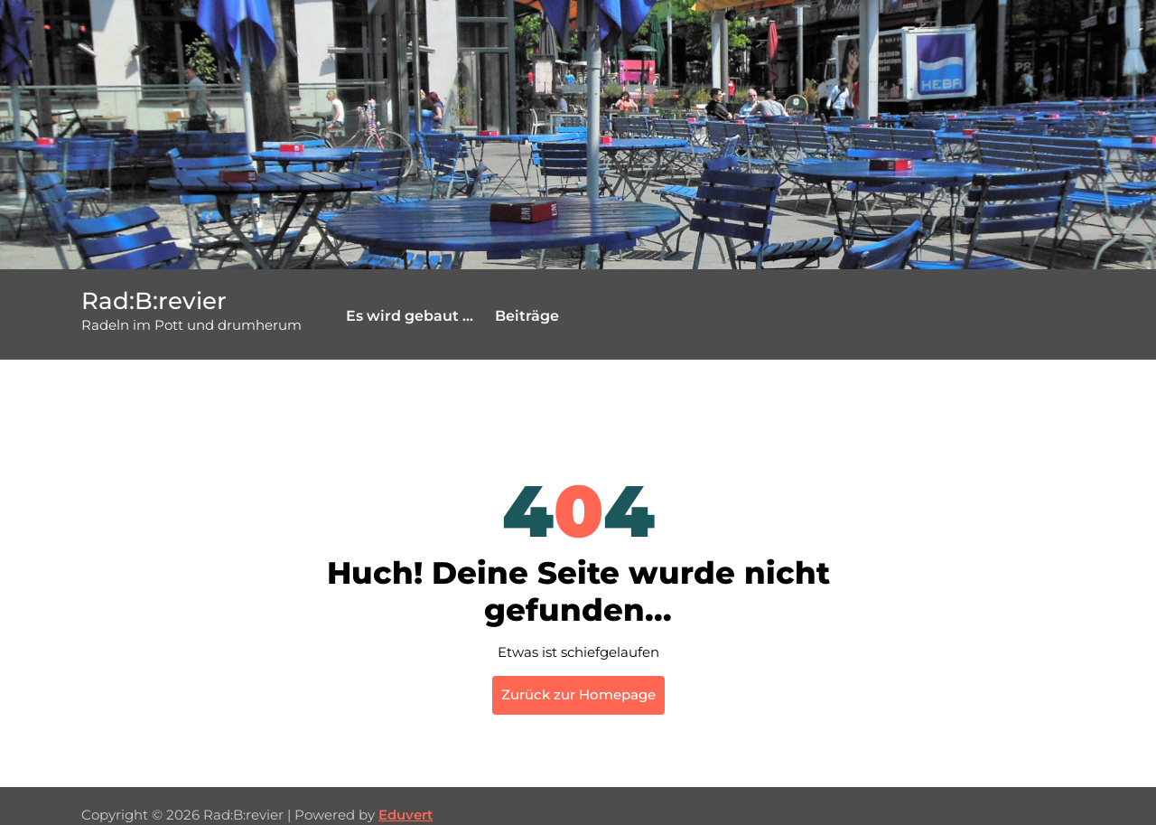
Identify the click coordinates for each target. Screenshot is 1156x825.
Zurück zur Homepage (578, 694)
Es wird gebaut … (409, 315)
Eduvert (405, 814)
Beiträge (527, 315)
